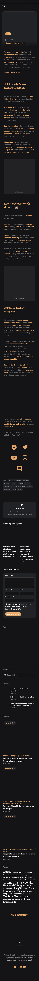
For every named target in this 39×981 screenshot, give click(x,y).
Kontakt (9, 960)
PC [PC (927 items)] (15, 885)
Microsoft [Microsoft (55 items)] (27, 880)
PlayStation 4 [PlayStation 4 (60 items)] (8, 889)
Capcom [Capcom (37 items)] (27, 875)
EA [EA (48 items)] (13, 877)
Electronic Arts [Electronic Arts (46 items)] (19, 877)
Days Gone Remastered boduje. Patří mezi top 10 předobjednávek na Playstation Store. (26, 554)
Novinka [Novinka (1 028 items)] (28, 882)
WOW (20, 490)
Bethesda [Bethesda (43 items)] (6, 875)
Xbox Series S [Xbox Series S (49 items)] (19, 900)
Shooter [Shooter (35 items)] (23, 891)
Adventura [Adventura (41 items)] (20, 872)
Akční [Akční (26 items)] (26, 872)
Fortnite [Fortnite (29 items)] (5, 880)
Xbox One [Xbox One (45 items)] (10, 899)
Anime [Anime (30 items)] (30, 872)
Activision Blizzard (15, 480)
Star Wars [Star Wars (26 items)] (10, 894)
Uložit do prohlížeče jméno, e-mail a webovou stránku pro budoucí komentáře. (18, 606)
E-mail (23, 590)
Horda (21, 483)
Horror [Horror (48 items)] (13, 880)
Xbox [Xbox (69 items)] (5, 900)
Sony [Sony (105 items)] (5, 894)
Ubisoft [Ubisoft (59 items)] (31, 897)
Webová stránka (11, 597)
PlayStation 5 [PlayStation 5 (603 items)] (22, 888)
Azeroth (6, 483)
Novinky (16, 43)
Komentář (9, 576)
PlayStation (20, 755)
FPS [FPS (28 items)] (9, 880)
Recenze (28, 755)
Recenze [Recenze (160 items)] (7, 891)
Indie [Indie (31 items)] (17, 880)
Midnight (28, 483)
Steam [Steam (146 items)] (17, 893)
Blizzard (14, 483)
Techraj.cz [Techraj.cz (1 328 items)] (21, 896)
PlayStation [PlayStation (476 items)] (24, 885)
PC (23, 43)
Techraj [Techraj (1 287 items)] (8, 896)
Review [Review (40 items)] (14, 891)
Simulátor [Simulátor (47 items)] (30, 891)
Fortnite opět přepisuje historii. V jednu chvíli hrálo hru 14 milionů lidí (9, 552)
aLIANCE (26, 480)
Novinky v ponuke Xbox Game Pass (22, 697)
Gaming (8, 43)
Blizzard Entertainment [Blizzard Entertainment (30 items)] (17, 875)
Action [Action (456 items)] (7, 872)
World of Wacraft (10, 490)
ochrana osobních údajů (23, 960)
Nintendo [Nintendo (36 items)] (6, 883)
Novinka (6, 486)
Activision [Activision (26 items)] (14, 872)
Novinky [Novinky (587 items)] (8, 885)
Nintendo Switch (21, 801)
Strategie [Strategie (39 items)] (23, 894)
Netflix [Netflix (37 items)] (34, 880)
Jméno (8, 590)
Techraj (29, 486)
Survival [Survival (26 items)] (29, 894)
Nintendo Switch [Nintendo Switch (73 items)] (15, 883)
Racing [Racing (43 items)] (33, 888)
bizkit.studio (28, 958)
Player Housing (20, 486)
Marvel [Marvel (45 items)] (21, 880)
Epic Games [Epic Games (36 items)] (28, 877)
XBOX (21, 803)
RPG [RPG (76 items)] (18, 891)
